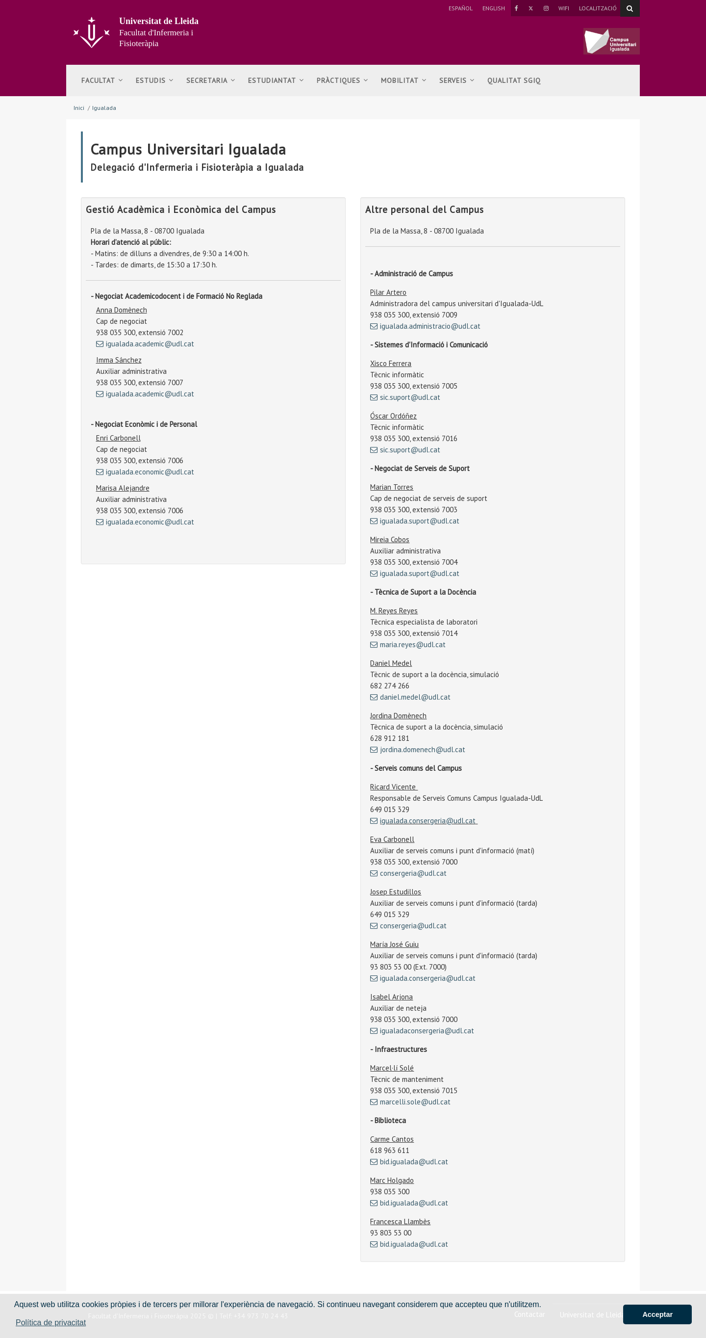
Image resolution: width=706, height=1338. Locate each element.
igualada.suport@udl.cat (419, 520)
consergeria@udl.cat (413, 873)
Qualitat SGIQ (514, 80)
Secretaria (210, 80)
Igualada (104, 107)
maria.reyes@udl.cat (413, 644)
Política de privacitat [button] (51, 1322)
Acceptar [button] (657, 1314)
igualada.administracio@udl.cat (430, 326)
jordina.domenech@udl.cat (422, 749)
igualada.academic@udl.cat (150, 343)
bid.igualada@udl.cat (414, 1161)
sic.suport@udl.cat (410, 397)
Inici (79, 107)
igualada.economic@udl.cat (150, 471)
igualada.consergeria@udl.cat (428, 820)
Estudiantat (276, 80)
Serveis (457, 80)
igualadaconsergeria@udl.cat (427, 1030)
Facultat (102, 80)
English (493, 8)
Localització (598, 8)
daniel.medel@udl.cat (415, 697)
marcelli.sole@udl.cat (415, 1101)
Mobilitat (404, 80)
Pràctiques (342, 80)
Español (461, 8)
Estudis (155, 80)
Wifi (563, 8)
